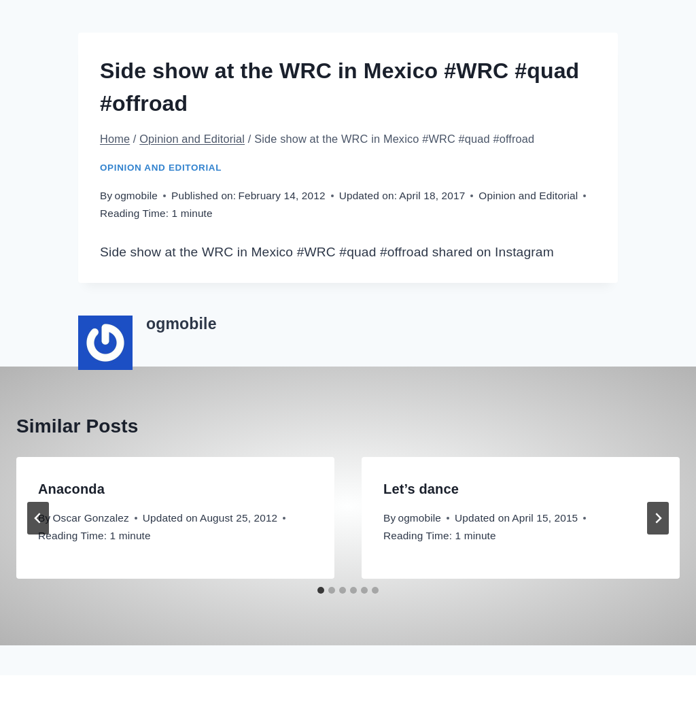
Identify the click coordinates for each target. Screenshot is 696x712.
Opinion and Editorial (161, 168)
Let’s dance (421, 488)
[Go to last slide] (38, 518)
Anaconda (71, 488)
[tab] (320, 590)
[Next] (658, 518)
